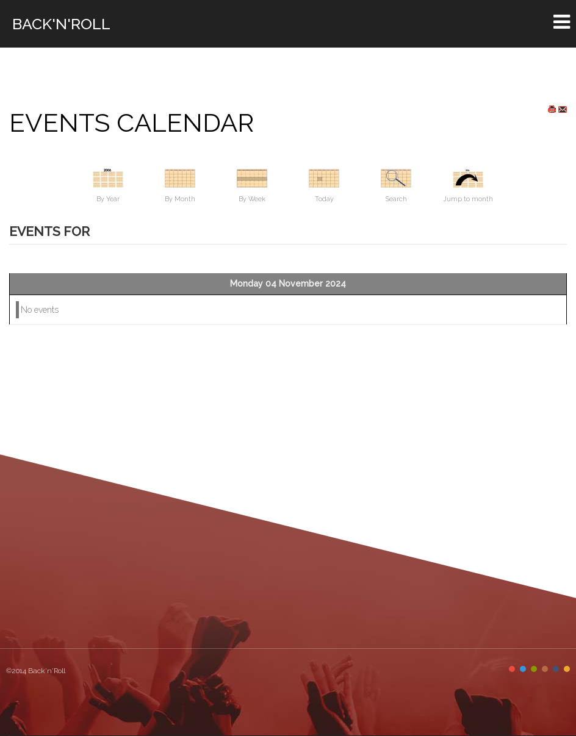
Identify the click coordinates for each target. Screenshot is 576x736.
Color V (556, 669)
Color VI (567, 669)
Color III (534, 669)
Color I (512, 669)
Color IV (545, 669)
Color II (523, 669)
